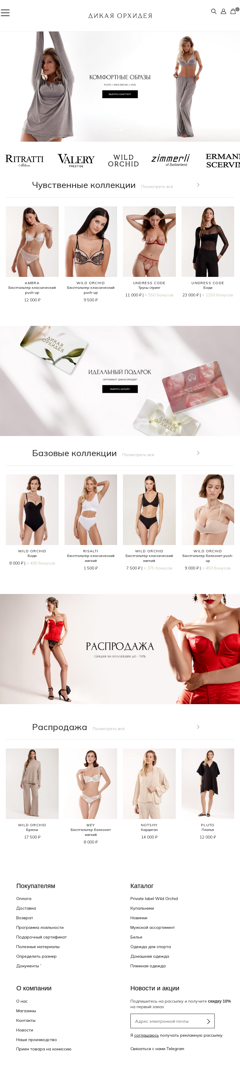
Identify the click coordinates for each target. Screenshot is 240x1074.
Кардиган (149, 829)
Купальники (142, 908)
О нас (22, 1001)
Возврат (24, 917)
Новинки (138, 917)
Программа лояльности (40, 927)
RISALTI (90, 551)
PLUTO (208, 825)
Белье (136, 937)
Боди (207, 287)
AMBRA (32, 283)
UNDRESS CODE (149, 283)
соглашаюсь (146, 1035)
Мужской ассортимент (152, 927)
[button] (6, 86)
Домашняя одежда (149, 956)
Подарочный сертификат (41, 937)
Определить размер (36, 956)
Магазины (26, 1010)
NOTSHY (149, 825)
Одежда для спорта (150, 946)
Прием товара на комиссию (43, 1049)
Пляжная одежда (148, 965)
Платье (208, 829)
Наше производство (36, 1039)
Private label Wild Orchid (154, 898)
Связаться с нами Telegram (157, 1048)
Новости (24, 1030)
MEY (91, 825)
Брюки (32, 829)
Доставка (26, 908)
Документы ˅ (28, 965)
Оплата (23, 898)
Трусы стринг (149, 287)
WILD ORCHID (90, 283)
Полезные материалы (38, 946)
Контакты (25, 1020)
